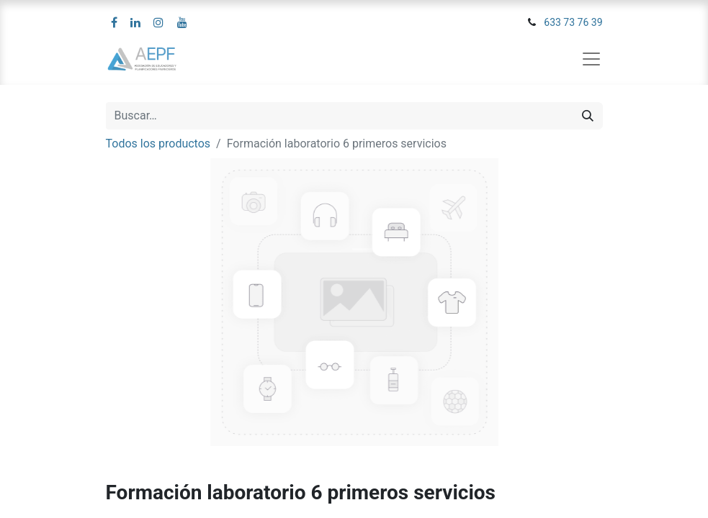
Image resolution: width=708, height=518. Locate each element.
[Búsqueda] (588, 116)
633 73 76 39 (573, 22)
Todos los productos (158, 143)
